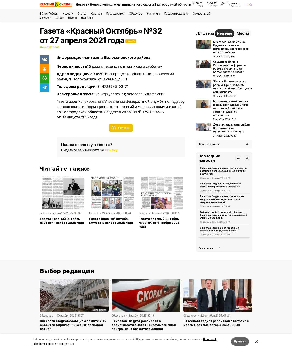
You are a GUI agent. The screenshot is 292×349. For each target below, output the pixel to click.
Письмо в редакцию (176, 13)
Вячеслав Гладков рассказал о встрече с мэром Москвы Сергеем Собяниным (216, 323)
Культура (96, 13)
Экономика (153, 13)
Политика (87, 17)
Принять (240, 341)
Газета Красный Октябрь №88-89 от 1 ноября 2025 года (159, 223)
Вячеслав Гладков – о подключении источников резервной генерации (220, 185)
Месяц (243, 33)
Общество (135, 13)
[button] (238, 158)
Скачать (124, 128)
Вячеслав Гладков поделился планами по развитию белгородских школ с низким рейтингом (223, 171)
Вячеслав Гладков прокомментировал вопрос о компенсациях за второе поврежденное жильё (222, 199)
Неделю (224, 33)
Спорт (60, 17)
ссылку (111, 150)
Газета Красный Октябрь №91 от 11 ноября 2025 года (62, 221)
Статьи (82, 13)
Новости (68, 13)
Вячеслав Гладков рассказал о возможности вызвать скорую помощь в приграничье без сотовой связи (144, 325)
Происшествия (115, 13)
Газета (72, 17)
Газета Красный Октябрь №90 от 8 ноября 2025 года (111, 221)
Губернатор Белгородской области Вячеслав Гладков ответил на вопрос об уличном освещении (223, 215)
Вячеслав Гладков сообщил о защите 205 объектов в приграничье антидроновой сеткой (73, 325)
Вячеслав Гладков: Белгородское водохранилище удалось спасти (219, 229)
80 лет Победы (49, 13)
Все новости (207, 248)
